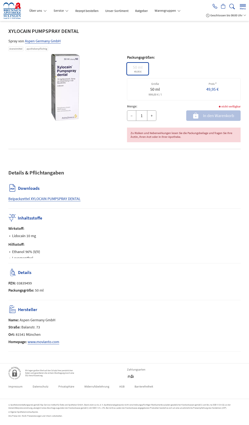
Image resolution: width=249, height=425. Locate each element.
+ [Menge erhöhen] (152, 115)
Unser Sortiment (116, 11)
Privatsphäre (66, 386)
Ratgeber (141, 11)
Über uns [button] (36, 10)
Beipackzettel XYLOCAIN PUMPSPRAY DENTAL (44, 198)
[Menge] (141, 115)
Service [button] (59, 10)
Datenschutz (40, 386)
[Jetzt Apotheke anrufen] (213, 7)
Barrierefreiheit (144, 386)
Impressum (15, 386)
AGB (121, 386)
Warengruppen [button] (166, 10)
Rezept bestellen (87, 11)
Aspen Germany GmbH (43, 41)
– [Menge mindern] (132, 115)
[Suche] (232, 6)
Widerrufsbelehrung (96, 386)
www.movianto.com (43, 341)
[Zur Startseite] (13, 10)
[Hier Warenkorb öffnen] (223, 7)
